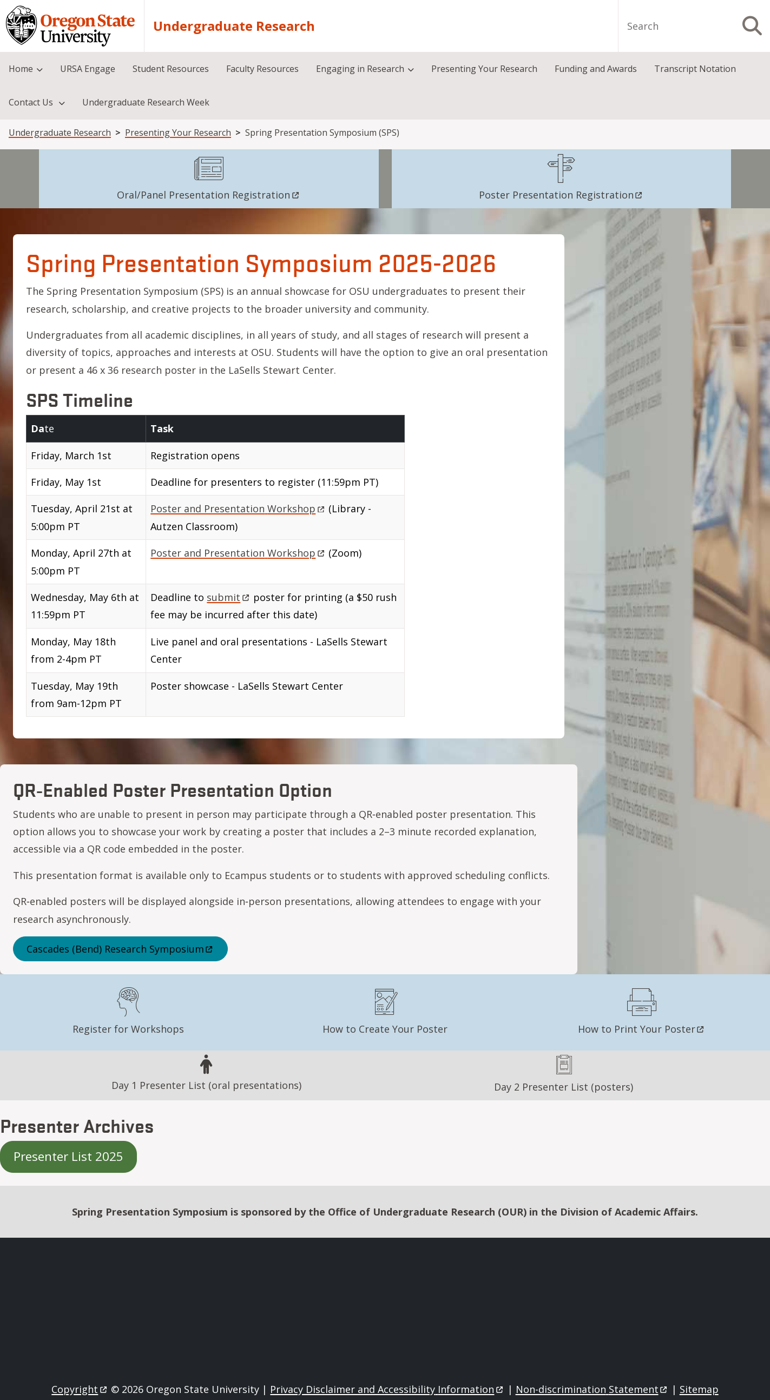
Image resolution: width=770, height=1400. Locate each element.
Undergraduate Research (234, 26)
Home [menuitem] (21, 69)
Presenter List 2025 (68, 1156)
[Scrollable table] (288, 570)
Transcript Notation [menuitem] (695, 69)
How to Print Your (642, 1028)
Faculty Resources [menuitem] (262, 69)
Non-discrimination (592, 1389)
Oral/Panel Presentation (208, 194)
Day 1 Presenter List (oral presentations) (206, 1085)
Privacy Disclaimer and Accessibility (387, 1389)
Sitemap (699, 1389)
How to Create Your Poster (385, 1028)
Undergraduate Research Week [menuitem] (145, 102)
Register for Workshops (128, 1028)
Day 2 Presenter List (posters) (563, 1086)
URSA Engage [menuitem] (87, 69)
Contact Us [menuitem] (32, 102)
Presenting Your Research (178, 132)
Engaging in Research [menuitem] (360, 69)
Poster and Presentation (238, 508)
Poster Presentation (561, 194)
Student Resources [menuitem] (171, 69)
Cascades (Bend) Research (120, 948)
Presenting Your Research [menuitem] (484, 69)
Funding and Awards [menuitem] (596, 69)
